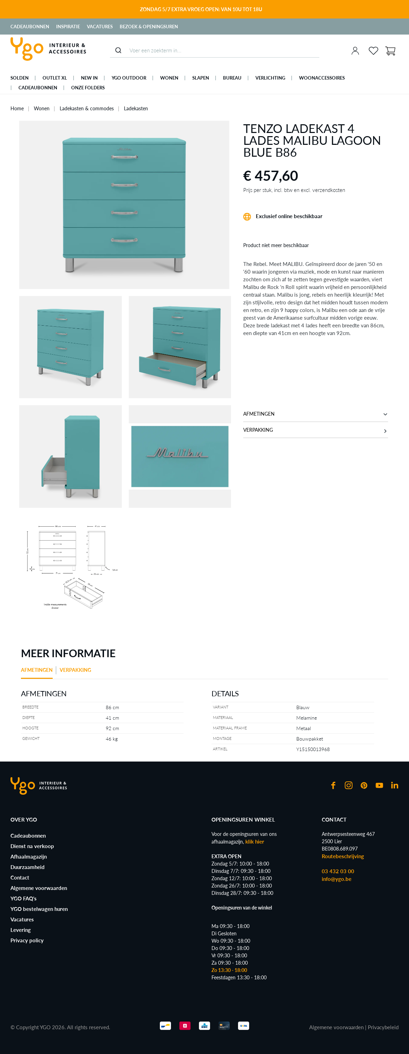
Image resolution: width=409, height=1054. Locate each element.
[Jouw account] (355, 50)
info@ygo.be (336, 879)
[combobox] (214, 50)
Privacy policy (27, 940)
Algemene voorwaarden (38, 888)
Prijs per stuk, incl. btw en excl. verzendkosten (294, 190)
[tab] (38, 672)
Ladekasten (136, 108)
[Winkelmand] (390, 50)
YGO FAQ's (23, 898)
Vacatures (100, 26)
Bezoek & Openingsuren (149, 26)
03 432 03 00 (338, 871)
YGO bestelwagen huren (39, 909)
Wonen (42, 108)
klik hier (254, 841)
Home (17, 108)
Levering (20, 930)
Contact (19, 877)
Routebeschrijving (343, 856)
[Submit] (118, 50)
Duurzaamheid (27, 867)
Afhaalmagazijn (28, 856)
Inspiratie (68, 26)
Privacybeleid (383, 1027)
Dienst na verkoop (32, 846)
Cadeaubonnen (29, 26)
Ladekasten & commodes (87, 108)
